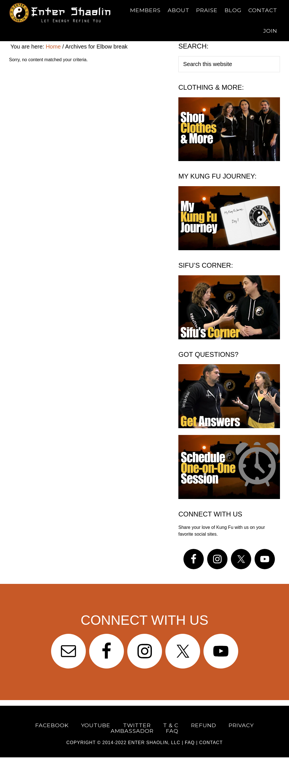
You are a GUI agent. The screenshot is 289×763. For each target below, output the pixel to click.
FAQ (190, 742)
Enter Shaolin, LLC (154, 742)
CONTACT (211, 742)
